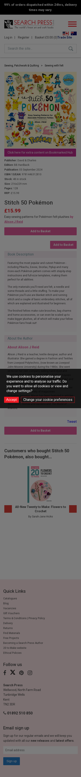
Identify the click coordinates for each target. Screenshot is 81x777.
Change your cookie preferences (47, 400)
